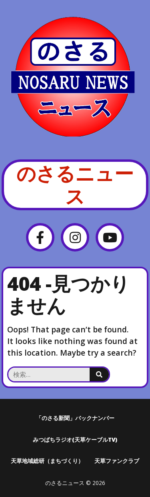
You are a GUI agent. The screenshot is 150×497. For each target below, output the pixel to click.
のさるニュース (75, 184)
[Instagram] (75, 237)
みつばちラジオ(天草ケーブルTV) (75, 439)
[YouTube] (110, 237)
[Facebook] (40, 237)
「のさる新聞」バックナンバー (75, 418)
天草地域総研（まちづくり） (47, 461)
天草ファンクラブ (116, 461)
